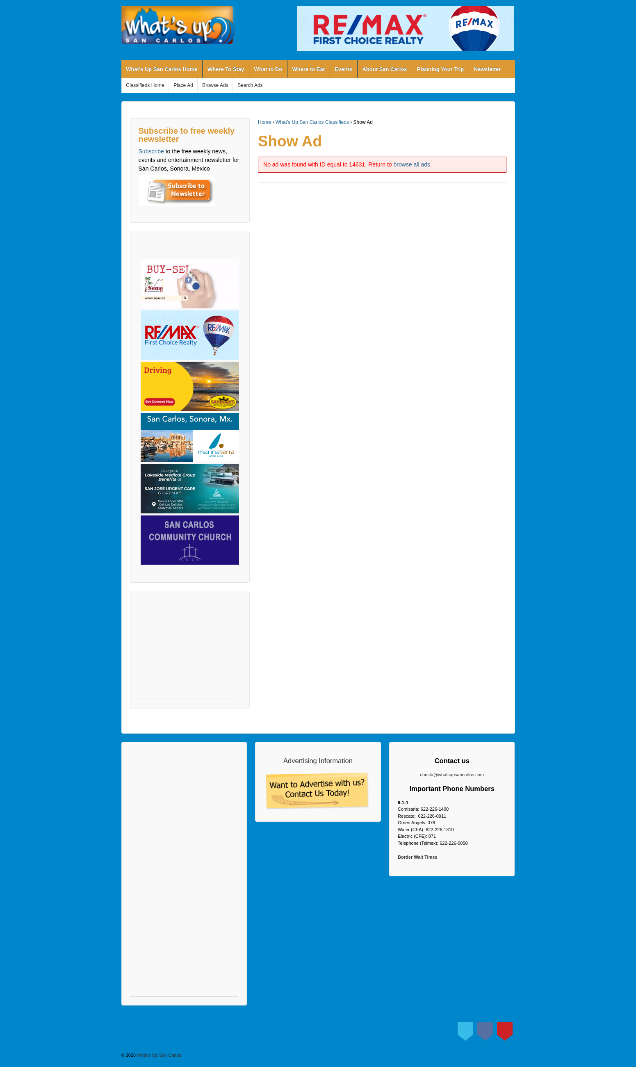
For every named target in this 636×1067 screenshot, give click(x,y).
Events (343, 69)
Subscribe (151, 151)
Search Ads (249, 85)
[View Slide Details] (405, 28)
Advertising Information (318, 760)
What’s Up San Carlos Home (161, 69)
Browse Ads (215, 85)
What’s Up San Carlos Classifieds (312, 122)
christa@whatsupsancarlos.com (452, 774)
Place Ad (183, 85)
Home (264, 122)
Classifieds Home (145, 85)
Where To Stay (225, 69)
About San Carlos (384, 69)
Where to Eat (308, 69)
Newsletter (487, 69)
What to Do (268, 69)
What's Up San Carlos (158, 1055)
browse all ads (412, 164)
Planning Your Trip (440, 69)
